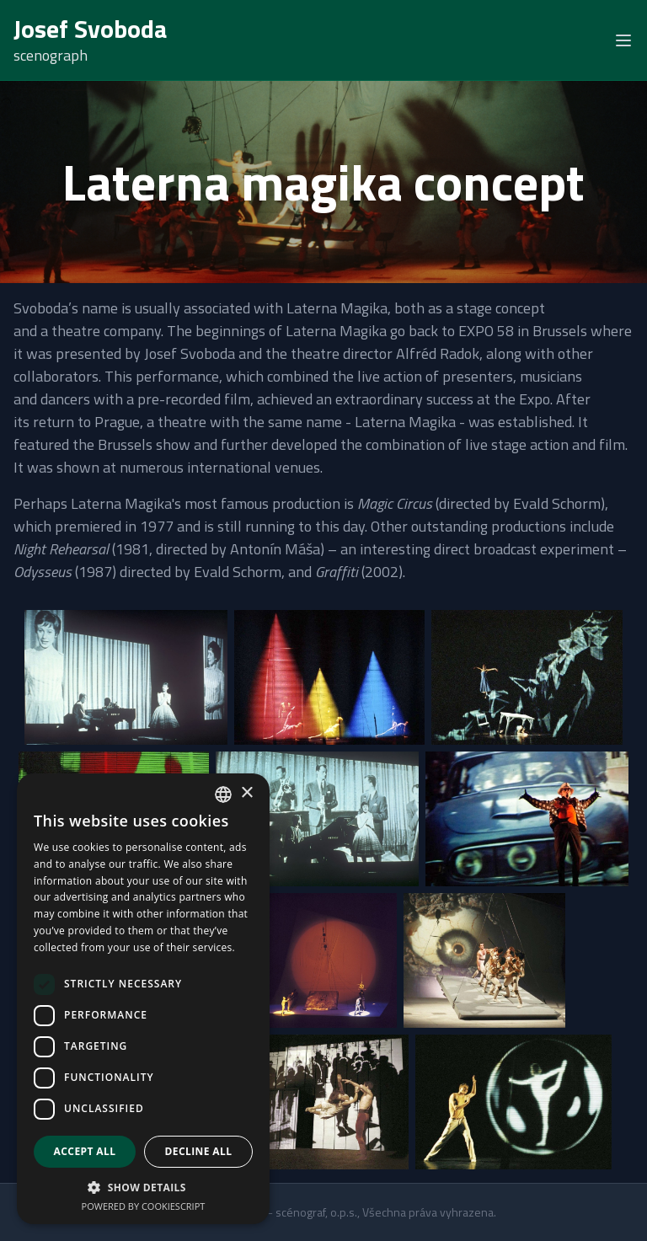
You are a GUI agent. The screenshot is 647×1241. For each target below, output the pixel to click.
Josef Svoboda (90, 28)
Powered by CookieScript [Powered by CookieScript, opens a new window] (144, 1206)
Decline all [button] (199, 1151)
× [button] (246, 793)
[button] (143, 1187)
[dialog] (143, 998)
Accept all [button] (85, 1151)
